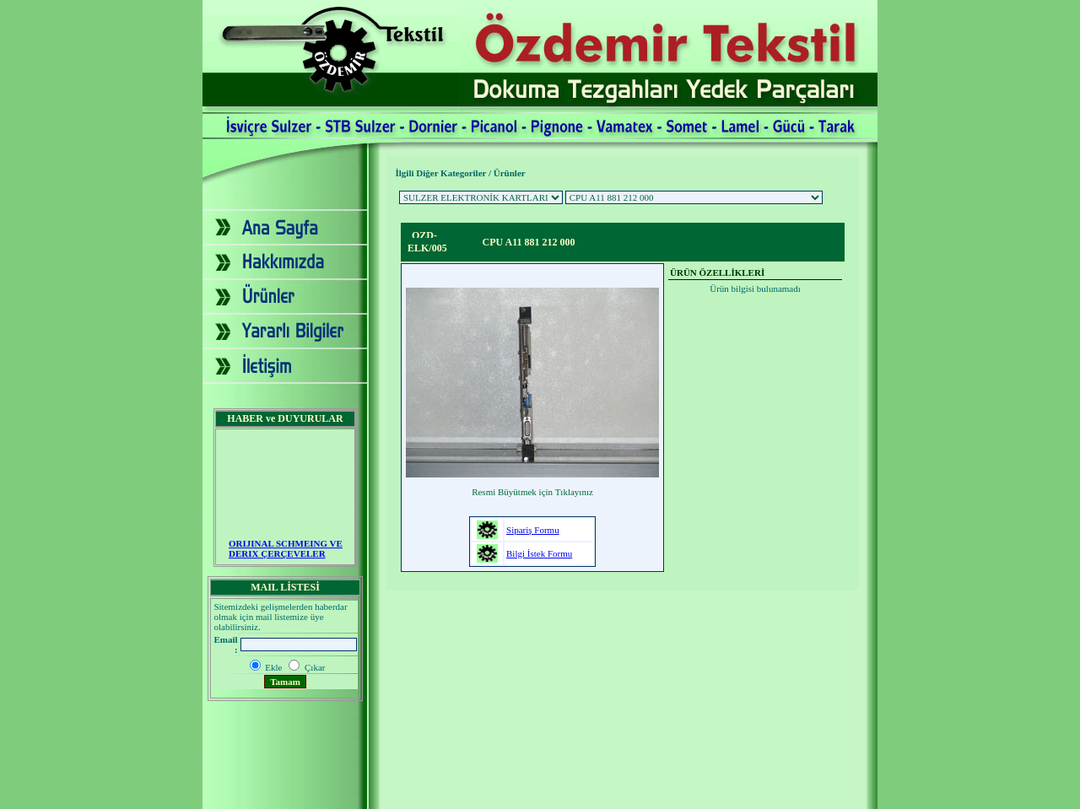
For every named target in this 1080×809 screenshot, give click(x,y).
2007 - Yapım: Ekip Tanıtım (540, 795)
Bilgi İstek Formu (539, 553)
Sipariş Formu (532, 530)
